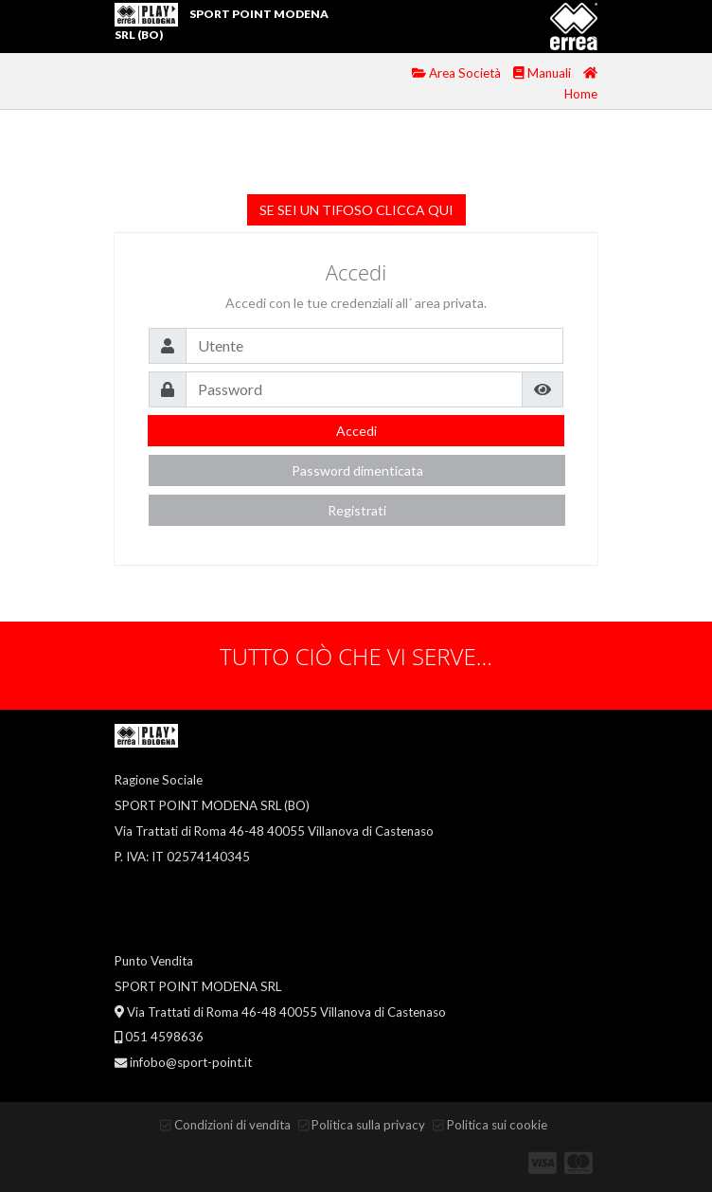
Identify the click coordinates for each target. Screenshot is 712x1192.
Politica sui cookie (497, 1124)
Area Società (458, 73)
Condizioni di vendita (232, 1124)
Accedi (356, 431)
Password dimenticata (357, 470)
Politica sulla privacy (368, 1124)
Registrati (357, 510)
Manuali (543, 73)
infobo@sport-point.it (191, 1062)
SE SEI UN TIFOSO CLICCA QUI (356, 210)
